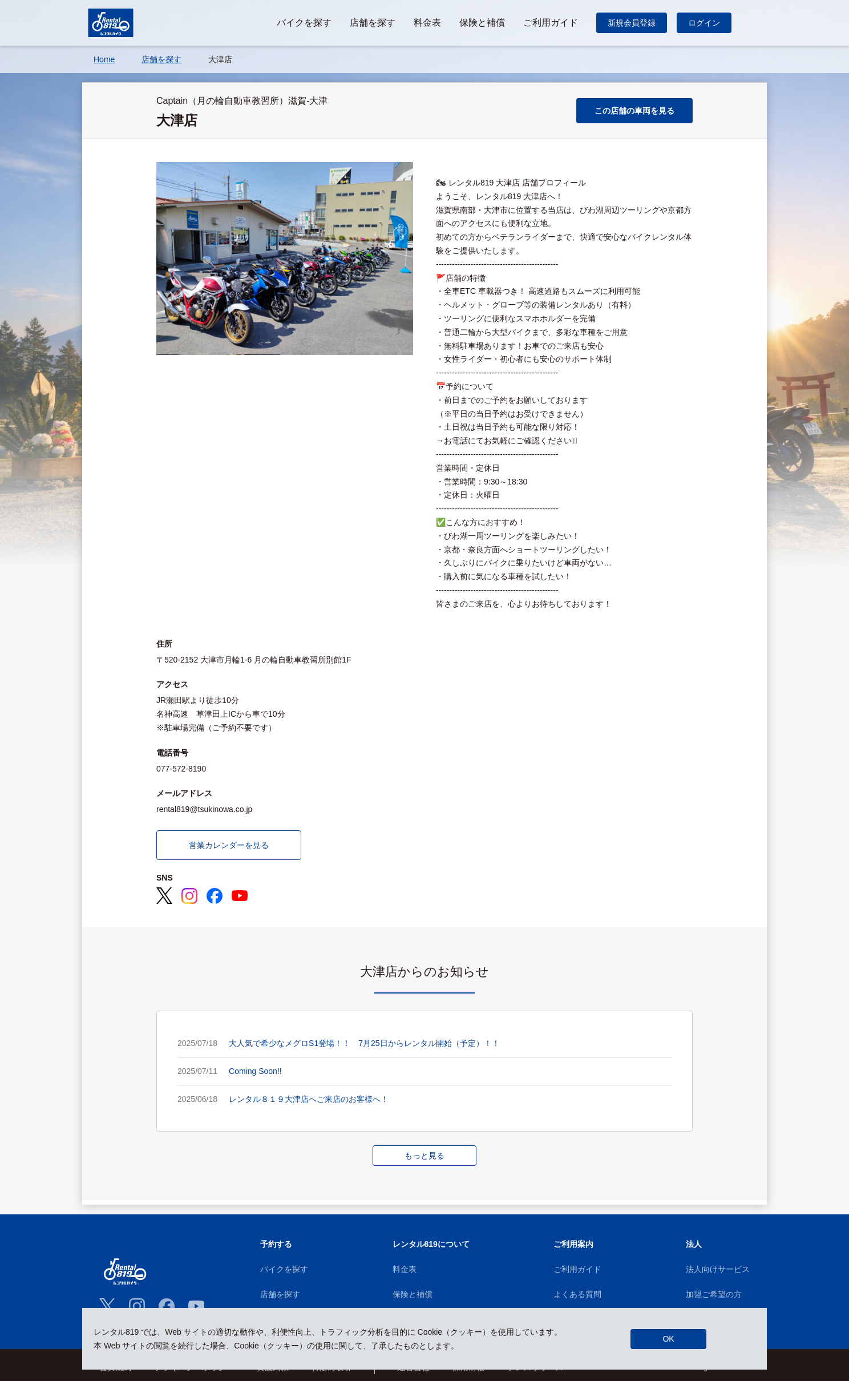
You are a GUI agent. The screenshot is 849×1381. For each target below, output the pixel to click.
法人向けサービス (718, 1269)
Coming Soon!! (255, 1071)
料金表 (405, 1269)
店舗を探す (280, 1294)
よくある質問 (577, 1294)
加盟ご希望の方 (714, 1294)
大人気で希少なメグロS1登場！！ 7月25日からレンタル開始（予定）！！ (364, 1043)
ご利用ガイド (577, 1269)
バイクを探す (284, 1269)
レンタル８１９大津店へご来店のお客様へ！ (309, 1099)
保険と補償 (412, 1294)
